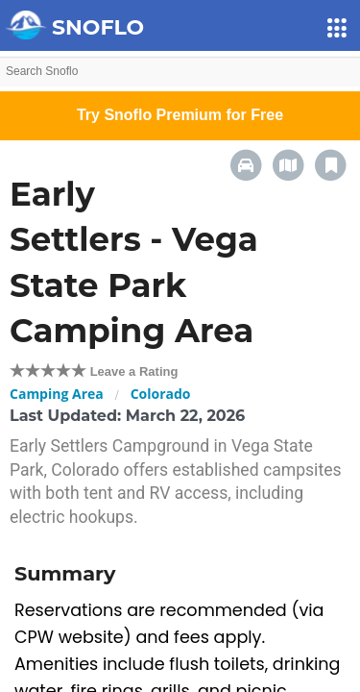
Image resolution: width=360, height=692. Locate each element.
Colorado (161, 393)
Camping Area (57, 393)
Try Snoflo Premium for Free (180, 115)
